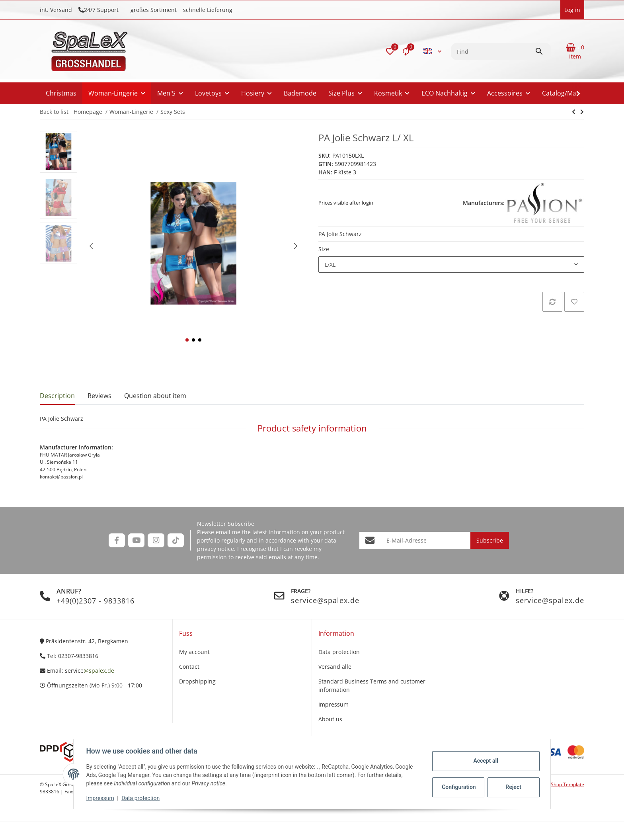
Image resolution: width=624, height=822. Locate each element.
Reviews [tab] (99, 395)
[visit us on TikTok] (176, 540)
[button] (390, 51)
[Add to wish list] (574, 302)
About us (330, 719)
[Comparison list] (406, 51)
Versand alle (334, 666)
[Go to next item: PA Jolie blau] (573, 112)
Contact (189, 666)
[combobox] (451, 264)
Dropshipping (197, 681)
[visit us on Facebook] (117, 540)
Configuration (459, 787)
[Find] (493, 51)
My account (194, 652)
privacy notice (215, 549)
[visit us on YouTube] (136, 540)
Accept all (485, 761)
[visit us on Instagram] (156, 540)
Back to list (54, 111)
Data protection (141, 798)
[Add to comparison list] (552, 302)
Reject (513, 787)
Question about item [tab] (155, 395)
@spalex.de (99, 670)
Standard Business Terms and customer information (371, 685)
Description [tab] (57, 395)
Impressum (100, 798)
